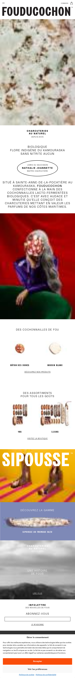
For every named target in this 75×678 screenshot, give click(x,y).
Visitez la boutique (37, 439)
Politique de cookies (26, 675)
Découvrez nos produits (37, 372)
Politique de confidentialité (46, 675)
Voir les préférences (37, 669)
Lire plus (37, 593)
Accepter (37, 661)
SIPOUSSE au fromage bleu (37, 532)
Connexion (64, 3)
